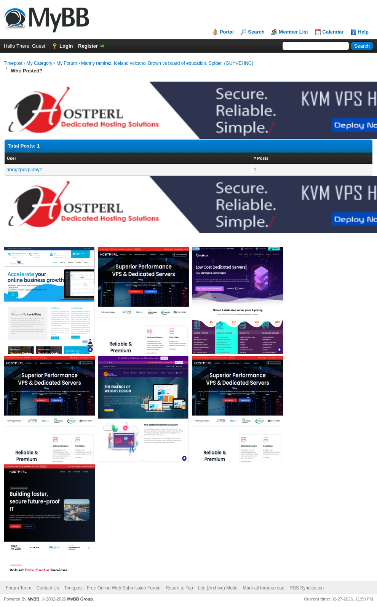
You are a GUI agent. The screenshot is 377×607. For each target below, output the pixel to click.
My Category (40, 63)
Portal (227, 32)
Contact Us (47, 588)
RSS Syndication (306, 588)
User (11, 158)
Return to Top (179, 588)
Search (256, 32)
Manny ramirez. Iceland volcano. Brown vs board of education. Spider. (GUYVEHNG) (167, 63)
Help (363, 32)
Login (66, 46)
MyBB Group (80, 599)
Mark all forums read (263, 588)
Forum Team (18, 588)
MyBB (33, 599)
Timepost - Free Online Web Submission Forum (112, 588)
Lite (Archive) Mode (218, 588)
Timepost (13, 63)
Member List (293, 32)
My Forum (66, 63)
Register (88, 46)
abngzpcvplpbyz (24, 169)
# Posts (261, 158)
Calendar (333, 32)
